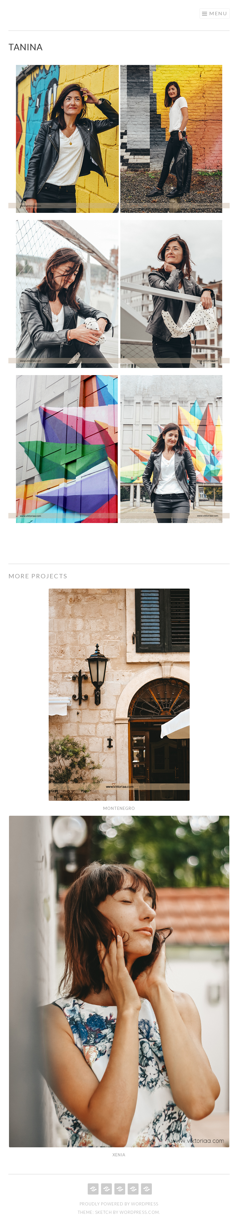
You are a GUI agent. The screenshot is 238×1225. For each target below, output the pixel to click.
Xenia (119, 1154)
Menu (218, 13)
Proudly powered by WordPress (119, 1203)
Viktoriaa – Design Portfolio (89, 12)
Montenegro (119, 808)
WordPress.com (139, 1212)
